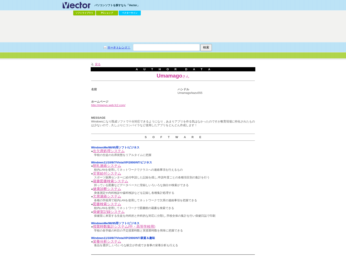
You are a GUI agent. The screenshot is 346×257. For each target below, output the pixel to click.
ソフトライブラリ (84, 13)
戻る (98, 64)
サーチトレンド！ (118, 47)
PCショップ (107, 13)
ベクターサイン (129, 13)
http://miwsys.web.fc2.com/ (108, 105)
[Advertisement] (173, 29)
